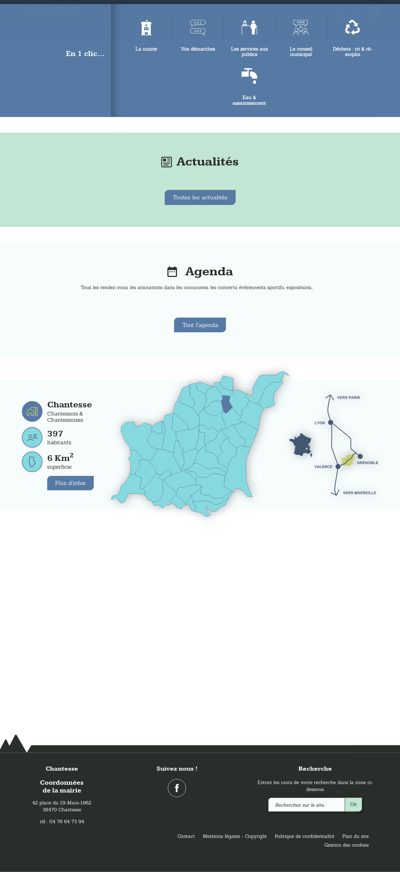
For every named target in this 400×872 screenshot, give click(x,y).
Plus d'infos (70, 676)
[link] (357, 15)
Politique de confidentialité (304, 836)
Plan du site (355, 836)
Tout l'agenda (200, 518)
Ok (353, 804)
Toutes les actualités (200, 390)
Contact (186, 836)
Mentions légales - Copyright (235, 836)
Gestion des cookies (346, 845)
